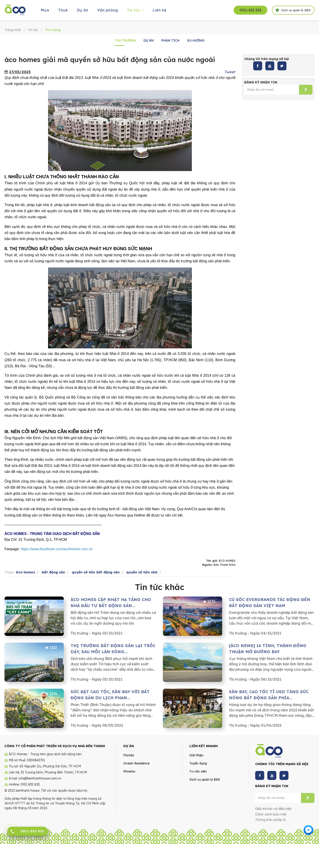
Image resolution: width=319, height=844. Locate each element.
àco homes (25, 572)
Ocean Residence (136, 763)
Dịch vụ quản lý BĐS (204, 779)
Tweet (230, 72)
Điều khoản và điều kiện (273, 808)
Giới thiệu (196, 755)
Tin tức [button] (135, 11)
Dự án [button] (82, 10)
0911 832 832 (250, 10)
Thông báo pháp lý (270, 819)
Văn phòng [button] (107, 10)
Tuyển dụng (198, 763)
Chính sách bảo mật (270, 814)
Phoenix (129, 771)
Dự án (149, 40)
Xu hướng (195, 40)
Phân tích (170, 40)
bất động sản (53, 572)
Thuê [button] (63, 10)
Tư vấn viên (198, 771)
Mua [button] (45, 10)
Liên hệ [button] (159, 10)
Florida (128, 755)
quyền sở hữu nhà (141, 572)
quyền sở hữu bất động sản (96, 572)
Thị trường (125, 40)
